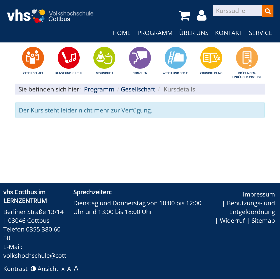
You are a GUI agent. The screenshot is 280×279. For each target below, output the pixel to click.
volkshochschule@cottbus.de (44, 255)
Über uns (193, 32)
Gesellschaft (33, 73)
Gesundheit (104, 73)
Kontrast (19, 268)
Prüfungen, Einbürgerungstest (246, 75)
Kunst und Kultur (68, 73)
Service (260, 32)
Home (121, 32)
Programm (155, 32)
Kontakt (228, 32)
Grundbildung (211, 73)
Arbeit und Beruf (175, 73)
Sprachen (140, 73)
